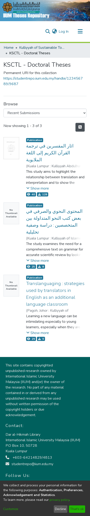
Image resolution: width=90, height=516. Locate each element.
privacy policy (59, 500)
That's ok (77, 509)
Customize (10, 509)
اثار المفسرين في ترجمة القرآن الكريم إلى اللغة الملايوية (50, 153)
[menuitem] (54, 31)
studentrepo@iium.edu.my (29, 464)
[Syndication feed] (80, 127)
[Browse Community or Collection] (45, 113)
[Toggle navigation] (80, 31)
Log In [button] (64, 31)
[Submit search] (48, 31)
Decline (60, 509)
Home (9, 47)
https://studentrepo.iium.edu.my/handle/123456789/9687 (43, 81)
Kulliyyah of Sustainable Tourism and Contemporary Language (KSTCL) (42, 47)
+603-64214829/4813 (29, 457)
